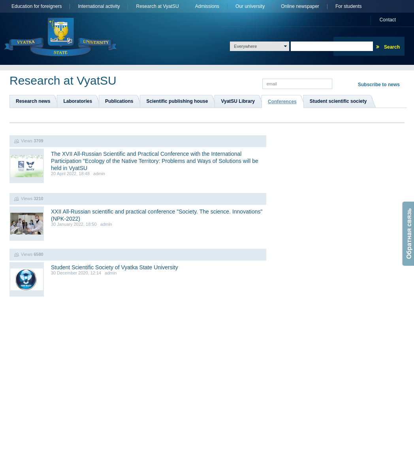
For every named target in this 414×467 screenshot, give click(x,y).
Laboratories (77, 101)
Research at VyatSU (157, 6)
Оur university (250, 6)
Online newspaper (300, 6)
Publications (119, 101)
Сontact (388, 20)
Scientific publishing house (177, 101)
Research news (33, 101)
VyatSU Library (238, 101)
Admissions (207, 6)
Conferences (282, 101)
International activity (99, 6)
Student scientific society (338, 101)
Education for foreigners (36, 6)
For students (348, 6)
